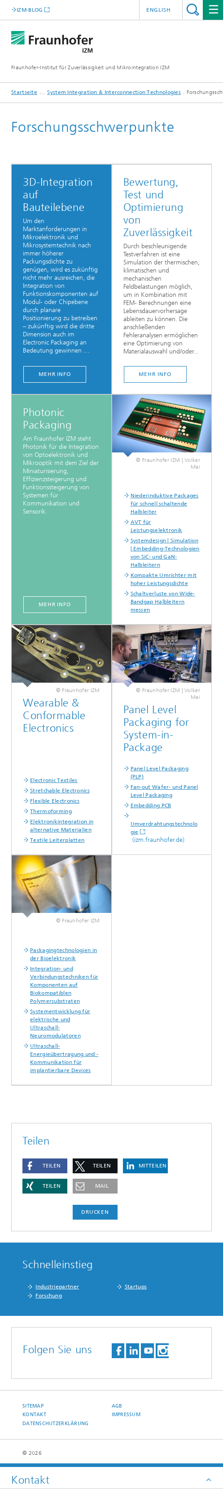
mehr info (55, 374)
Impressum (126, 1414)
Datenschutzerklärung (55, 1423)
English (158, 10)
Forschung (48, 1295)
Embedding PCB (151, 805)
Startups (136, 1286)
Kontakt (34, 1414)
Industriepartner (57, 1286)
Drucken (95, 1212)
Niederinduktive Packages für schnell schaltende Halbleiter (165, 503)
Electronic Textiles (54, 780)
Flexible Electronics (54, 801)
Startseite (24, 92)
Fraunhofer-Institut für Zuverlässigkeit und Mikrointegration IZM (90, 67)
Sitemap (33, 1406)
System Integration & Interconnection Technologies (114, 92)
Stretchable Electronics (60, 790)
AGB (117, 1406)
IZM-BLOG (30, 10)
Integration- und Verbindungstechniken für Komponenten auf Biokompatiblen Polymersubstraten (64, 985)
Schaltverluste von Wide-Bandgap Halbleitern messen (163, 601)
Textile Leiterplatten (57, 840)
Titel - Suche (193, 9)
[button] (44, 1165)
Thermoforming (51, 811)
